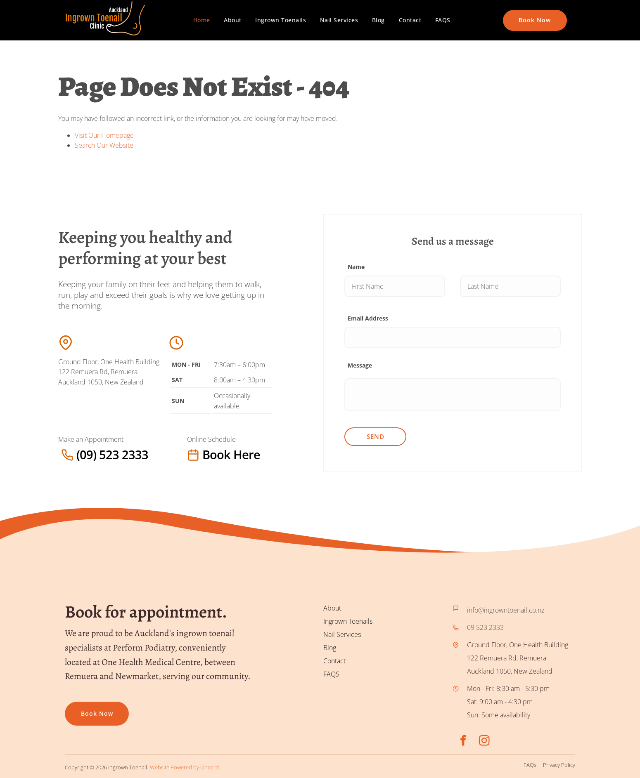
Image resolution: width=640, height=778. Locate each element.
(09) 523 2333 (79, 454)
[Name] (394, 286)
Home (201, 20)
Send (375, 436)
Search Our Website (104, 145)
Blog (378, 20)
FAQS (442, 20)
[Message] (452, 394)
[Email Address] (452, 337)
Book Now (519, 15)
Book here (203, 454)
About (233, 20)
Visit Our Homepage (104, 135)
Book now (81, 708)
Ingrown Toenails (280, 20)
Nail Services (339, 20)
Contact (410, 20)
